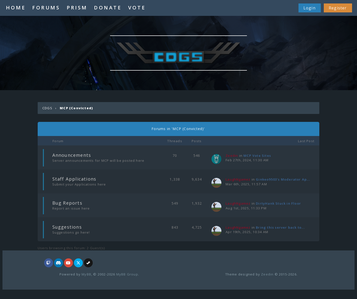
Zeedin (267, 274)
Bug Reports (67, 203)
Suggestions (67, 227)
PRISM (77, 7)
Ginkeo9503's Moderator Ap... (283, 179)
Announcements (71, 155)
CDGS (47, 108)
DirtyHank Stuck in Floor (278, 203)
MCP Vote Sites (257, 155)
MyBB (86, 274)
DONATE (107, 7)
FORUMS (46, 7)
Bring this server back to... (280, 227)
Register (338, 8)
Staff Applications (74, 179)
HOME (16, 7)
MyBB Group (127, 274)
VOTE (137, 7)
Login (309, 8)
